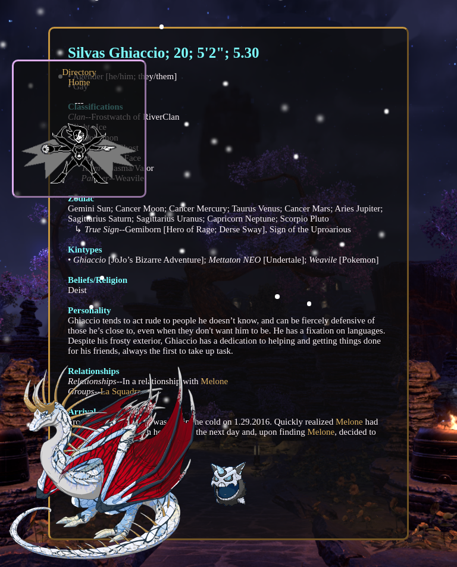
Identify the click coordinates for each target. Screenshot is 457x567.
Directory (79, 72)
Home (79, 82)
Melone (214, 381)
